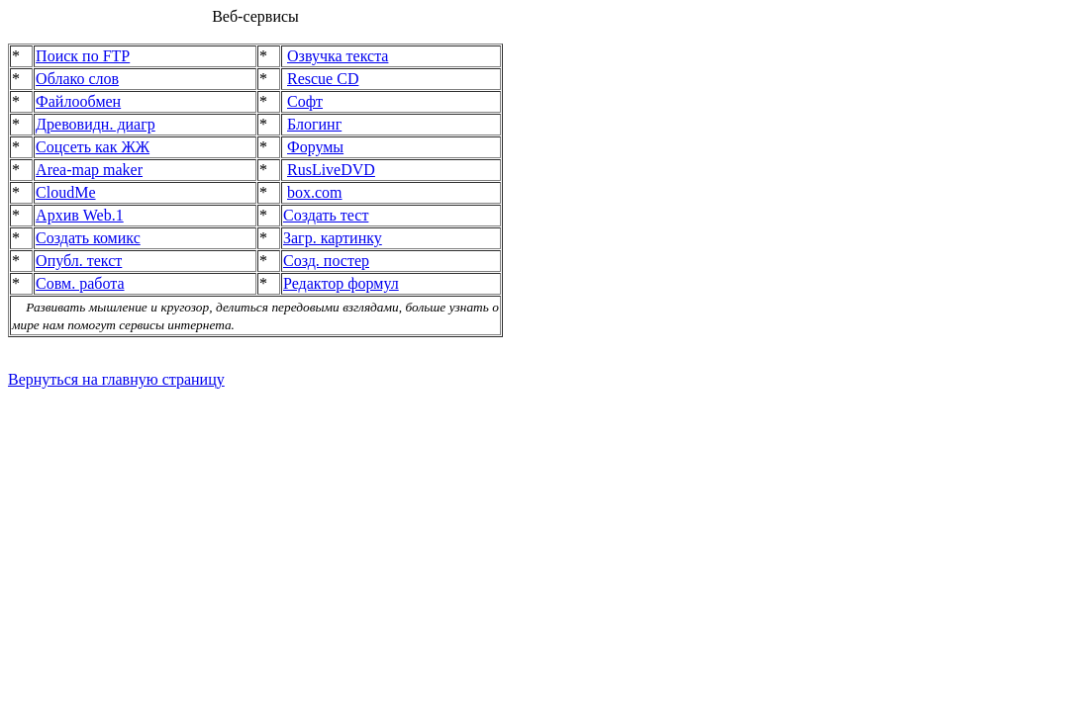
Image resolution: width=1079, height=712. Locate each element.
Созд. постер (326, 260)
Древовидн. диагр (95, 124)
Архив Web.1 (80, 215)
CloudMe (65, 192)
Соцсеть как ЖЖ (92, 146)
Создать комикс (88, 237)
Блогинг (314, 124)
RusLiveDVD (331, 169)
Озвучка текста (337, 55)
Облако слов (77, 78)
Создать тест (325, 215)
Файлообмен (78, 101)
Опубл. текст (79, 260)
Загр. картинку (332, 237)
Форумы (315, 146)
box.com (315, 192)
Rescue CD (322, 78)
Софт (305, 101)
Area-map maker (89, 169)
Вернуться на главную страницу (116, 379)
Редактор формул (341, 283)
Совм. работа (80, 283)
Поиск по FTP (83, 55)
